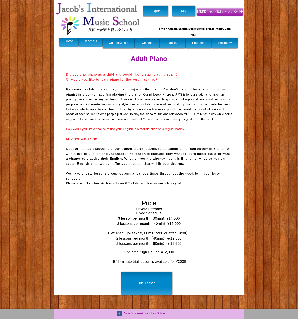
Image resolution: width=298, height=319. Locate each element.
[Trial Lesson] (146, 283)
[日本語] (183, 11)
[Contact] (147, 43)
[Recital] (173, 43)
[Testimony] (225, 43)
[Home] (69, 41)
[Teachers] (91, 41)
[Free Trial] (199, 43)
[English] (155, 11)
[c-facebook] (119, 313)
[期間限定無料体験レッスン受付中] (220, 12)
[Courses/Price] (119, 43)
